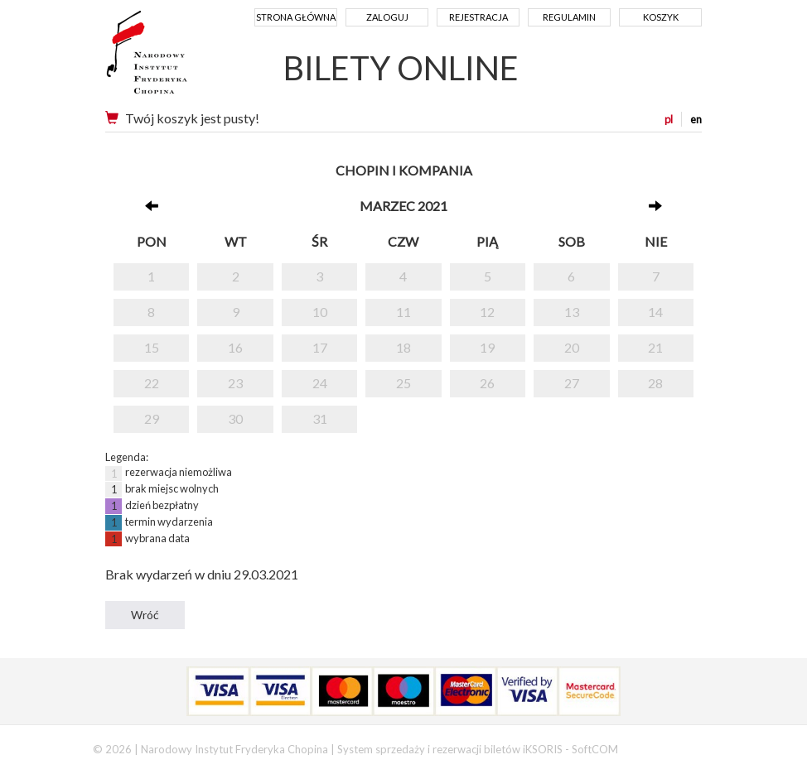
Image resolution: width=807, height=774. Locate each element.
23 (235, 383)
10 (319, 312)
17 (319, 347)
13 (571, 312)
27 (571, 383)
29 (151, 418)
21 (655, 347)
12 (487, 312)
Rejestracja (478, 17)
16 (235, 347)
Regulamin (569, 17)
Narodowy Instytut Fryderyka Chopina (177, 58)
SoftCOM (595, 749)
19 (487, 347)
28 (655, 383)
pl (668, 119)
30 (235, 418)
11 (403, 312)
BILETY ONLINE (401, 68)
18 (403, 347)
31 (319, 418)
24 (319, 383)
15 (151, 347)
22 (151, 383)
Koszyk (661, 17)
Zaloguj (387, 17)
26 (487, 383)
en (696, 119)
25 (403, 383)
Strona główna (296, 17)
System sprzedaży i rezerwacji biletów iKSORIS (450, 749)
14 (655, 312)
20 (571, 347)
